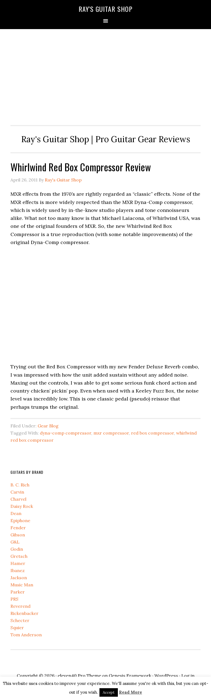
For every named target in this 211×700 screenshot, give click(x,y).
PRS (14, 599)
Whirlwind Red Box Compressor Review (80, 166)
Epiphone (20, 520)
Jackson (18, 577)
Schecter (19, 620)
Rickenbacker (24, 613)
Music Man (21, 584)
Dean (15, 513)
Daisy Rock (21, 506)
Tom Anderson (26, 634)
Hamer (17, 563)
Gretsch (18, 556)
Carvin (17, 492)
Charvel (18, 499)
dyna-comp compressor (65, 433)
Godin (16, 549)
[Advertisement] (106, 75)
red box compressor (152, 433)
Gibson (17, 534)
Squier (17, 627)
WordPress (166, 675)
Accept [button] (109, 692)
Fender (18, 527)
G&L (15, 542)
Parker (17, 592)
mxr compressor (111, 433)
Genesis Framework (130, 675)
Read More (130, 692)
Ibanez (17, 570)
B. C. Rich (19, 485)
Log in (188, 675)
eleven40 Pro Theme (79, 675)
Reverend (20, 606)
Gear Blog (48, 426)
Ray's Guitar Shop (105, 9)
